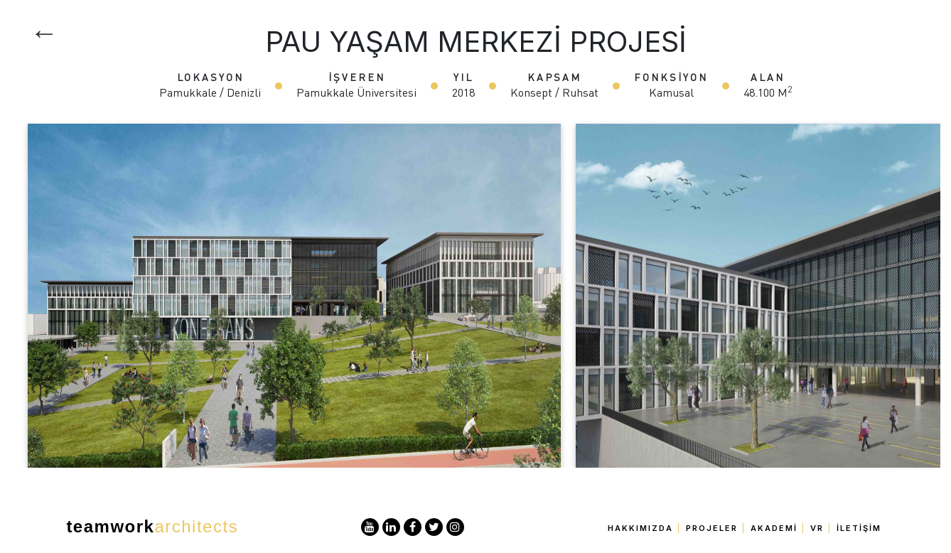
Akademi (774, 528)
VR (817, 528)
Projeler (712, 528)
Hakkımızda (640, 528)
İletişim (859, 528)
